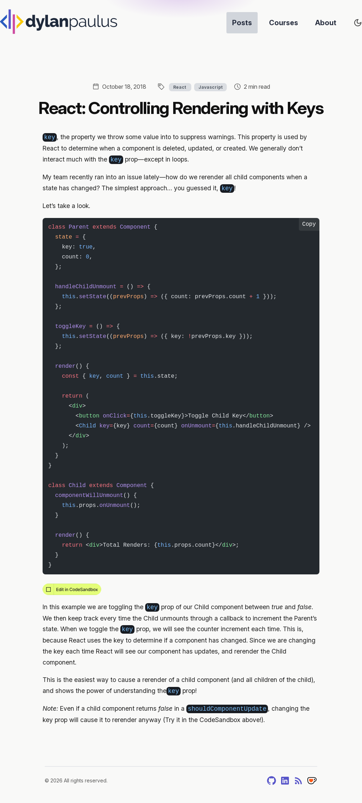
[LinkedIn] (285, 780)
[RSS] (298, 780)
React (180, 87)
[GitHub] (271, 780)
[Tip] (312, 780)
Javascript (210, 87)
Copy (309, 224)
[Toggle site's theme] (357, 22)
